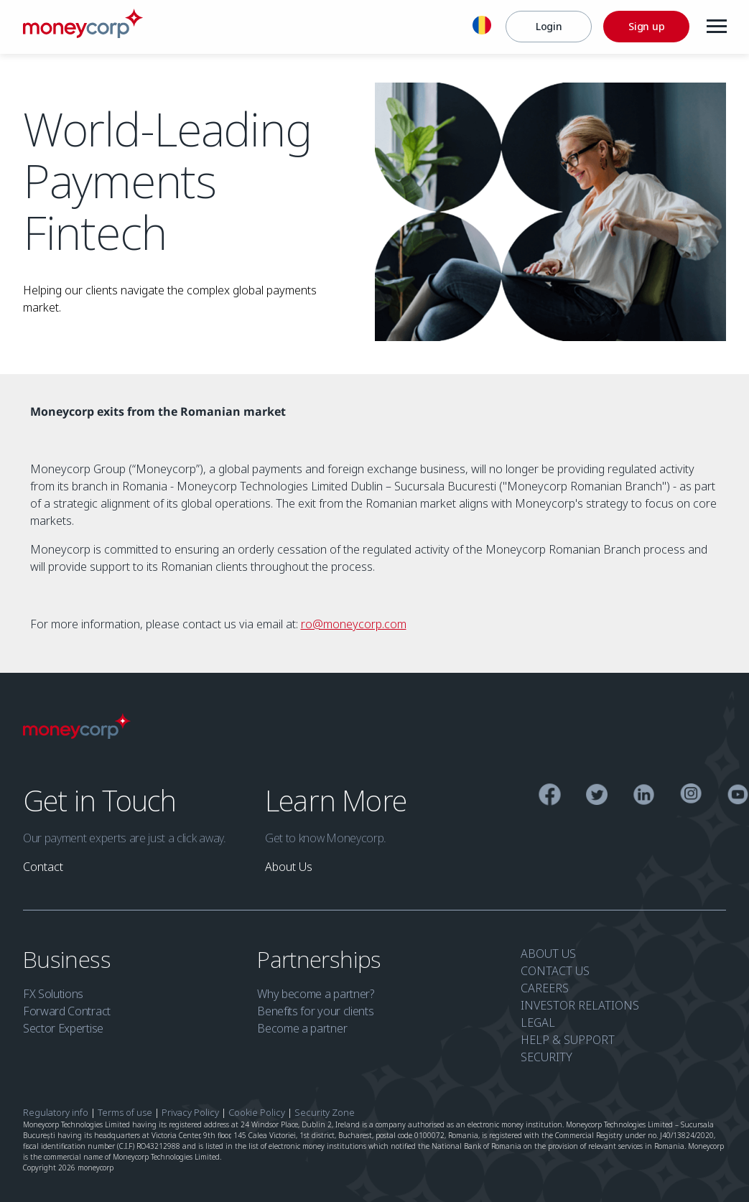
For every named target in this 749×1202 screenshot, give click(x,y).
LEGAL (538, 1022)
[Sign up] (646, 26)
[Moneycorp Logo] (83, 34)
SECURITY (546, 1057)
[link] (43, 866)
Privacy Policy (190, 1112)
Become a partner (302, 1028)
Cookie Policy (256, 1112)
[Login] (548, 26)
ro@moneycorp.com (353, 624)
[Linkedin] (644, 796)
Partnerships (321, 959)
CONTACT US (555, 971)
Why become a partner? (315, 994)
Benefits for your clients (315, 1011)
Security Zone (324, 1112)
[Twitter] (596, 796)
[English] (481, 27)
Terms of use (125, 1112)
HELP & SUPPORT (568, 1040)
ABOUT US (548, 953)
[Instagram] (690, 796)
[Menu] (716, 27)
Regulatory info (55, 1112)
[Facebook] (550, 796)
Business (69, 959)
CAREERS (545, 988)
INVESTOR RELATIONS (580, 1005)
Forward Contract (67, 1011)
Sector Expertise (63, 1028)
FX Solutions (53, 994)
